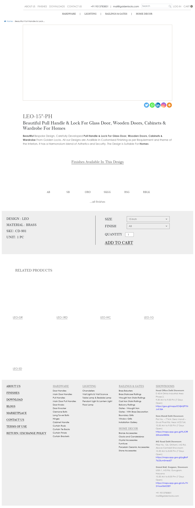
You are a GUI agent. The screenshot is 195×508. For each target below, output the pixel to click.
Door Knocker (59, 408)
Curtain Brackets (61, 436)
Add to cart (119, 243)
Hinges (56, 418)
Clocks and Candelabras (131, 436)
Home (8, 21)
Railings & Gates (116, 13)
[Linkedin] (157, 105)
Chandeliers (89, 390)
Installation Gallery (128, 422)
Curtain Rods (59, 425)
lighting (90, 13)
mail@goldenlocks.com (126, 6)
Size (108, 219)
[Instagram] (163, 105)
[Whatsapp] (152, 105)
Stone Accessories (127, 450)
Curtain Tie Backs (61, 429)
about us (29, 6)
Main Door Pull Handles (64, 401)
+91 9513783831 (100, 6)
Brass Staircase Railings (130, 394)
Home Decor (144, 13)
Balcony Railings (127, 404)
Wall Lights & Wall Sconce (95, 394)
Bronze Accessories (128, 433)
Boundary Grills (126, 415)
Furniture (123, 443)
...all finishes (97, 201)
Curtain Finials (60, 432)
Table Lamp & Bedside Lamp (97, 397)
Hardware (69, 13)
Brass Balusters (126, 390)
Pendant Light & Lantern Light (97, 401)
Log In (177, 6)
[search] (154, 6)
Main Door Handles (62, 394)
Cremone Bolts (60, 411)
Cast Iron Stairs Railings (130, 401)
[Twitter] (146, 105)
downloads (57, 6)
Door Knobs (58, 404)
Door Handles (59, 390)
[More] (169, 105)
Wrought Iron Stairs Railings (132, 397)
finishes (42, 6)
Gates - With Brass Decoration (133, 411)
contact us (74, 6)
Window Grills (125, 418)
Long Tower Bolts (61, 415)
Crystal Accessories (128, 440)
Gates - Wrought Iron (129, 408)
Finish (110, 226)
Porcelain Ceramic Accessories (134, 447)
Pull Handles (59, 397)
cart (187, 6)
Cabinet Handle (61, 422)
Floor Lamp (88, 404)
